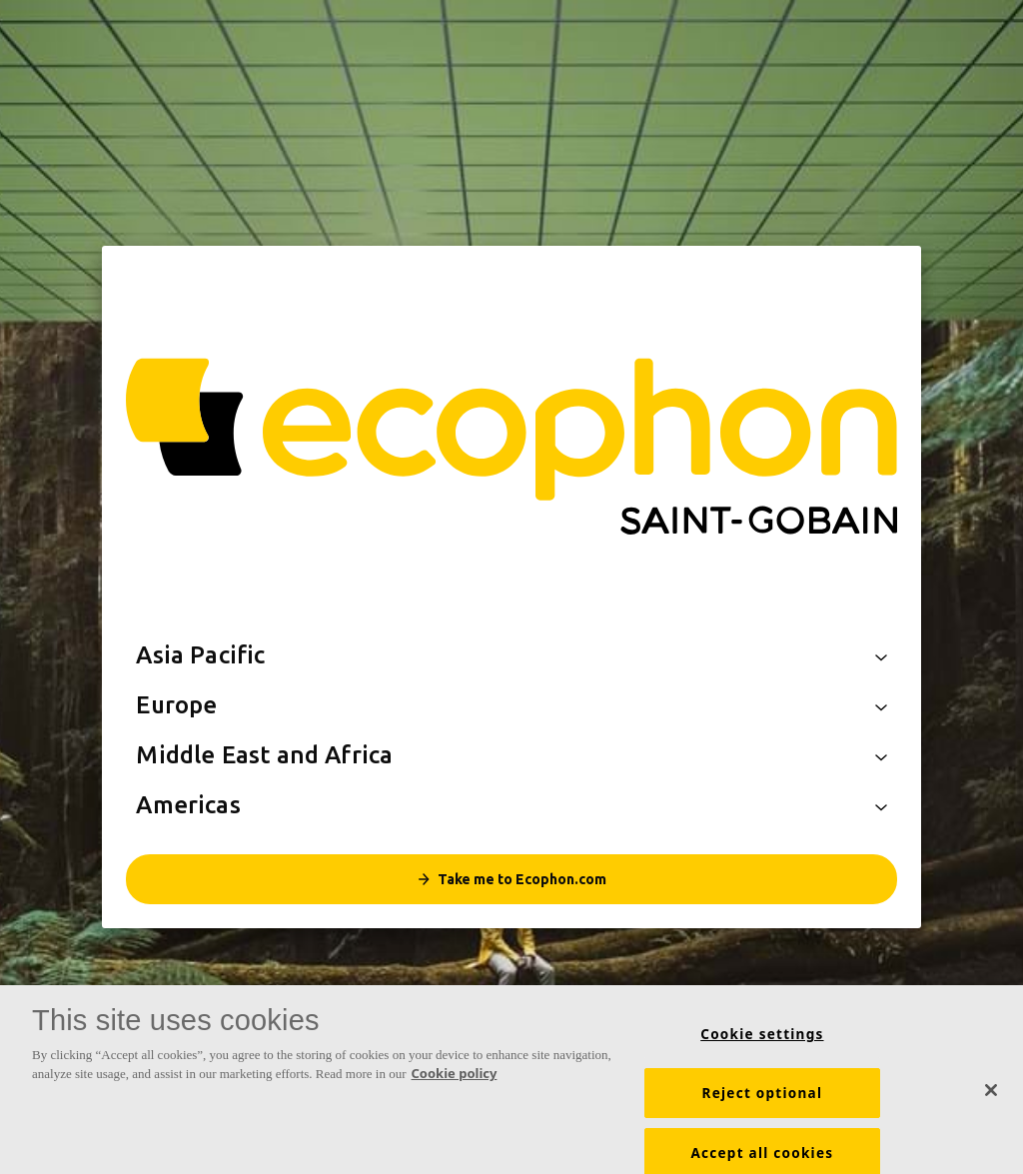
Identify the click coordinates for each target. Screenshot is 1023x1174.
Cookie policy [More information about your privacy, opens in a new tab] (455, 1083)
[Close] (991, 1099)
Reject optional (762, 1102)
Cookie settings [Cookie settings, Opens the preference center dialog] (761, 1043)
